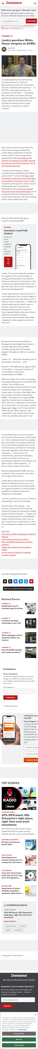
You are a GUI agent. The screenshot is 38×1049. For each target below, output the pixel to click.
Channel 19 (7, 36)
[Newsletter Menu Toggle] (35, 3)
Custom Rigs (7, 870)
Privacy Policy (5, 28)
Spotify (8, 930)
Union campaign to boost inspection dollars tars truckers (12, 637)
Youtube (22, 926)
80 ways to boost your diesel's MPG (11, 843)
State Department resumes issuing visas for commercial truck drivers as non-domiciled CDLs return (12, 860)
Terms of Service (15, 28)
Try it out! (8, 262)
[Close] (35, 1014)
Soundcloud (19, 930)
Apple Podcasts (11, 926)
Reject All (19, 1039)
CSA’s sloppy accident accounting (15, 539)
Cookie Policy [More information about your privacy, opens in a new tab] (23, 1029)
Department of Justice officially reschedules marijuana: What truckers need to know (12, 891)
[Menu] (3, 3)
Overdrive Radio (8, 812)
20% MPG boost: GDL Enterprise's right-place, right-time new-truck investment (17, 819)
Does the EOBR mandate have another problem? (12, 651)
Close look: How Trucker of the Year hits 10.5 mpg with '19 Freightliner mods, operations (12, 875)
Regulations (7, 855)
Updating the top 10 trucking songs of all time (12, 607)
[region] (19, 1030)
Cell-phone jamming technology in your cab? (11, 622)
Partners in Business (10, 839)
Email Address (9, 687)
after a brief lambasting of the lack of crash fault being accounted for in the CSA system (19, 178)
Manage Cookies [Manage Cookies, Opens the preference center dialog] (19, 1033)
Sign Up (7, 1006)
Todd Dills (11, 48)
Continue (10, 698)
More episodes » (10, 921)
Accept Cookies (19, 1045)
